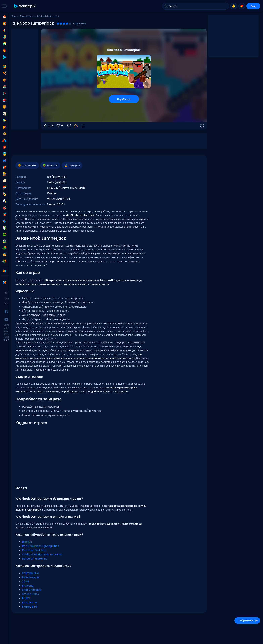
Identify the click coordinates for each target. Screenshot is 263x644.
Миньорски (72, 165)
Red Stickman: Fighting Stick (40, 546)
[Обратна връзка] (83, 126)
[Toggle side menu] (4, 6)
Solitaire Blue (30, 573)
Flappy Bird (29, 607)
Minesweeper (31, 577)
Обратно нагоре (247, 620)
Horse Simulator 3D (34, 559)
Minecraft (50, 165)
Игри (13, 16)
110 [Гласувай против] (60, 126)
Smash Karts (30, 594)
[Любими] (69, 126)
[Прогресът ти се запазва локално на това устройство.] (76, 126)
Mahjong (27, 586)
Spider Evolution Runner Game (42, 554)
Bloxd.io (27, 542)
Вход (253, 6)
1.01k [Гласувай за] (49, 126)
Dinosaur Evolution (34, 550)
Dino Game (29, 602)
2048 (25, 581)
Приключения (26, 16)
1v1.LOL (26, 598)
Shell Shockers (31, 590)
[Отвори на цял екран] (202, 126)
